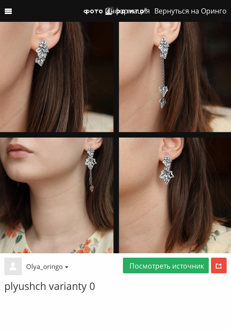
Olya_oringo (47, 266)
